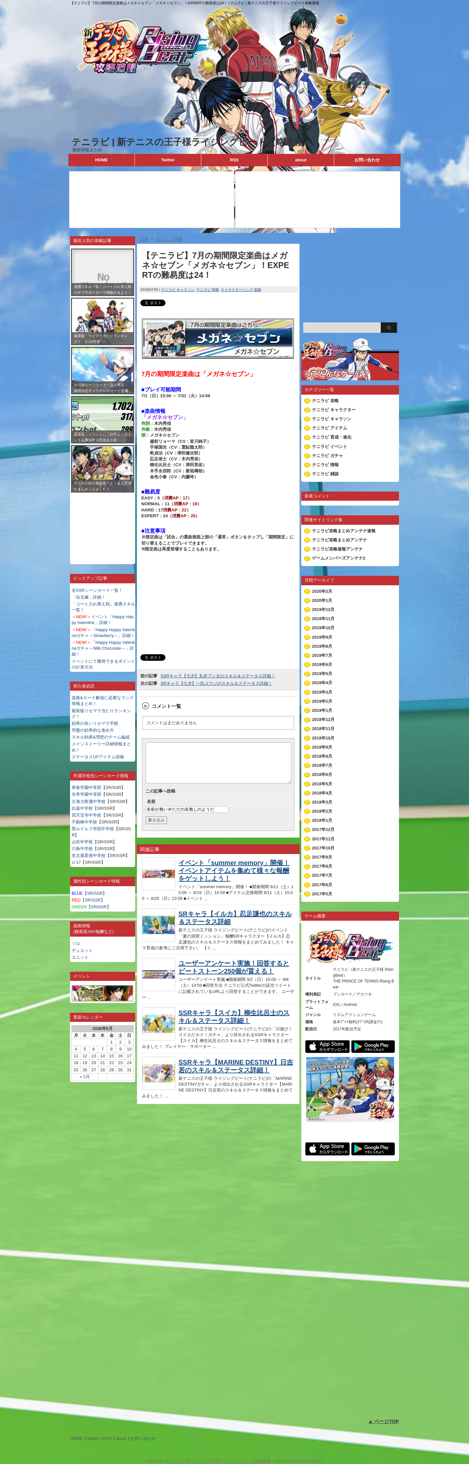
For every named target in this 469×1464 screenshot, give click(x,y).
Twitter (168, 159)
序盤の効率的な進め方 (93, 730)
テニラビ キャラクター (334, 409)
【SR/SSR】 (89, 893)
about (300, 159)
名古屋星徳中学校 (89, 855)
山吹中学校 (82, 841)
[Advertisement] (102, 523)
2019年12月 (323, 609)
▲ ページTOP (383, 1421)
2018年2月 (322, 811)
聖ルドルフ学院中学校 (93, 828)
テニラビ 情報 (207, 289)
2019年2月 (322, 701)
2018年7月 (322, 765)
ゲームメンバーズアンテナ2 (338, 558)
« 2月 (85, 1076)
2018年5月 (322, 783)
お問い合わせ (367, 159)
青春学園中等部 (86, 787)
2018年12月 (323, 719)
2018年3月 (322, 802)
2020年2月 (322, 591)
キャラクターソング (237, 289)
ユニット (80, 957)
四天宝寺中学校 (86, 815)
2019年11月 (323, 618)
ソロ (76, 943)
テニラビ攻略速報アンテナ (337, 549)
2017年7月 (322, 875)
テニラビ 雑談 (325, 473)
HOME (101, 159)
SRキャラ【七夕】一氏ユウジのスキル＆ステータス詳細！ (216, 683)
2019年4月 (322, 682)
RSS (234, 159)
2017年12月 (323, 829)
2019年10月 (323, 627)
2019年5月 (322, 673)
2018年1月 (322, 820)
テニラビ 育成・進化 (331, 437)
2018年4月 (322, 793)
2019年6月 (322, 664)
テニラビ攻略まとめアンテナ (339, 539)
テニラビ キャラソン (177, 289)
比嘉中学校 (82, 808)
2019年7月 (322, 655)
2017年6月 (322, 884)
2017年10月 (323, 848)
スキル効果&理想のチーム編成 (101, 737)
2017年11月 (323, 838)
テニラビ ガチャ (327, 455)
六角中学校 (82, 848)
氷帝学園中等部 (86, 794)
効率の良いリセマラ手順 (95, 723)
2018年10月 (323, 738)
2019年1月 (322, 710)
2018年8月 (322, 756)
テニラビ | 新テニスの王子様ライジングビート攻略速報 (187, 142)
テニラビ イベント (329, 446)
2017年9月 (322, 857)
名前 (151, 809)
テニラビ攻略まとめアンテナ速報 (344, 530)
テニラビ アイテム (329, 428)
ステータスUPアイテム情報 (98, 756)
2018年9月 (322, 747)
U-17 (76, 862)
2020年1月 (322, 600)
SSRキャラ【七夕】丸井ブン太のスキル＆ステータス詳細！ (218, 675)
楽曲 (257, 289)
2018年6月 (322, 774)
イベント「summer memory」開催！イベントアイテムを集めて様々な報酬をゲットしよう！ (234, 878)
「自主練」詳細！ (89, 597)
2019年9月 (322, 637)
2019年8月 (322, 646)
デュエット (82, 950)
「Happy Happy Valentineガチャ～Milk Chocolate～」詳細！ (103, 648)
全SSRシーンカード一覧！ (97, 590)
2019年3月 (322, 692)
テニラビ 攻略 (325, 400)
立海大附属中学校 (89, 801)
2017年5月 (322, 893)
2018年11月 (323, 728)
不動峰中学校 (84, 822)
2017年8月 (322, 866)
